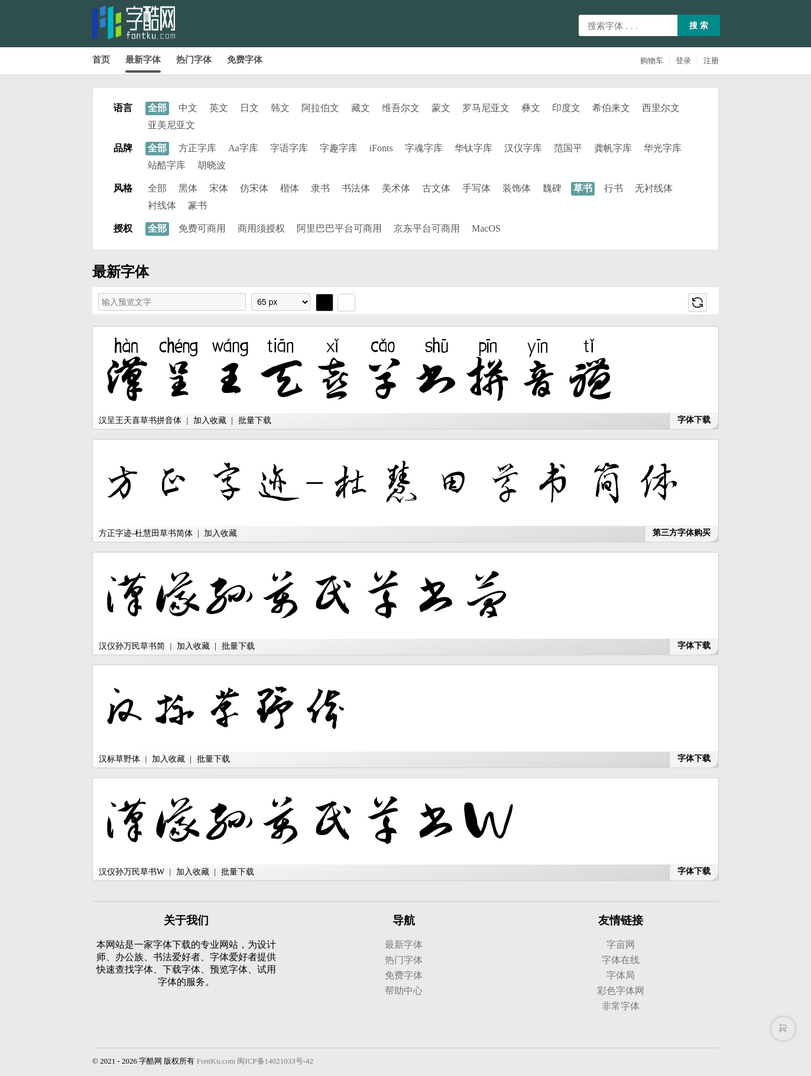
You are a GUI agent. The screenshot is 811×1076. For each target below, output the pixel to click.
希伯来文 (611, 108)
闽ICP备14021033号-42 (275, 1061)
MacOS (486, 228)
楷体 (289, 188)
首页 (101, 59)
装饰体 (516, 188)
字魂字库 (424, 148)
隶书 (320, 188)
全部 (157, 108)
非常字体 (621, 1006)
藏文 (360, 108)
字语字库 (289, 148)
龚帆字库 (613, 148)
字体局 (620, 975)
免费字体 (244, 59)
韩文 (280, 108)
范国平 (568, 148)
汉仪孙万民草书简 (132, 646)
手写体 (476, 188)
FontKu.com (216, 1061)
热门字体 (194, 59)
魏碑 (552, 188)
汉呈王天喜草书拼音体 (140, 420)
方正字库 (197, 148)
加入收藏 (209, 420)
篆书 (197, 205)
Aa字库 (243, 148)
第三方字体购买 (682, 532)
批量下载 (254, 420)
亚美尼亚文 (171, 125)
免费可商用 (202, 228)
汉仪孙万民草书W (131, 871)
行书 (613, 188)
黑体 (188, 188)
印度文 (566, 108)
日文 (249, 108)
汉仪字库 (523, 148)
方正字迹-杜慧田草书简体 (146, 533)
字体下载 (694, 419)
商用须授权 (261, 228)
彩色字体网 (620, 991)
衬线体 (162, 205)
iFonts (381, 148)
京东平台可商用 (427, 228)
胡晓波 (211, 165)
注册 (711, 60)
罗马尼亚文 (486, 108)
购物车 (651, 60)
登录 (683, 60)
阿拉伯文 (320, 108)
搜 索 (698, 25)
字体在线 (621, 960)
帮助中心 (404, 991)
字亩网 (620, 945)
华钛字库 (473, 148)
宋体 (218, 188)
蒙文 (441, 108)
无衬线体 (654, 188)
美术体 (396, 188)
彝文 (530, 108)
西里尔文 (661, 108)
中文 (188, 108)
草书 (582, 188)
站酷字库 (167, 165)
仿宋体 (254, 188)
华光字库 (663, 148)
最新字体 (143, 59)
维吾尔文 (401, 108)
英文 (218, 108)
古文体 (436, 188)
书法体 (356, 188)
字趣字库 (339, 148)
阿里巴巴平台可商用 (339, 228)
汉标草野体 (119, 759)
